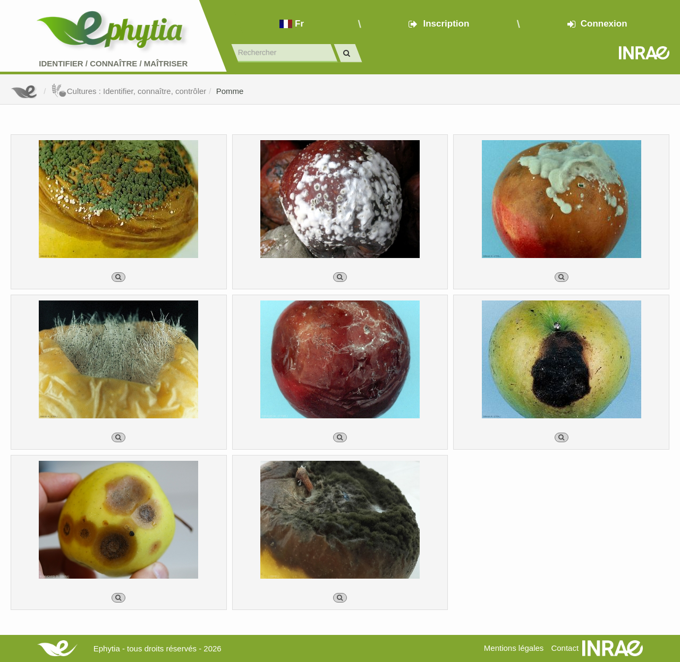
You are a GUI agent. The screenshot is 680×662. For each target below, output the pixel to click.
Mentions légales (514, 647)
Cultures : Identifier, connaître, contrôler (129, 91)
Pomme (230, 91)
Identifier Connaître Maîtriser (113, 63)
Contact (565, 647)
